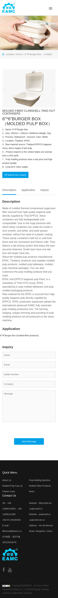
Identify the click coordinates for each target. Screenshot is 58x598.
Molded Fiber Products (40, 486)
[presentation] (25, 432)
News (31, 491)
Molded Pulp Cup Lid (12, 486)
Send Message (29, 441)
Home (19, 54)
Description (9, 190)
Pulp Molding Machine (39, 480)
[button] (4, 88)
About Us (6, 480)
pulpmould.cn (36, 508)
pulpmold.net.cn (37, 520)
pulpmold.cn (45, 514)
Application (28, 190)
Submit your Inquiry (15, 175)
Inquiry (44, 190)
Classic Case (8, 491)
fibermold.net (45, 503)
